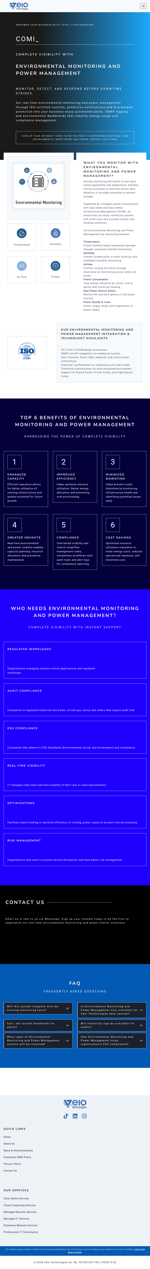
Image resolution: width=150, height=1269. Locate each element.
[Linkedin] (75, 1116)
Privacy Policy (13, 1163)
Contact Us (11, 1170)
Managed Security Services (21, 1211)
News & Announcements (19, 1150)
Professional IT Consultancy (22, 1232)
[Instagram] (84, 1116)
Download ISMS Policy (18, 1157)
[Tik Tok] (66, 1116)
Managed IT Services (17, 1218)
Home (7, 1136)
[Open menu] (143, 6)
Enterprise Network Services (22, 1225)
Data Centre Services (17, 1198)
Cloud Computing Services (21, 1205)
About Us (10, 1143)
